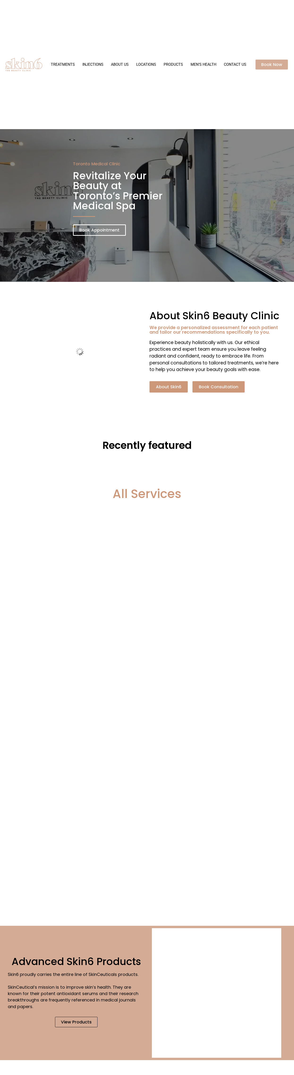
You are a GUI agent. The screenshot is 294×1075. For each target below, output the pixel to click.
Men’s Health (203, 64)
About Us (120, 64)
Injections (92, 64)
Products (173, 64)
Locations (146, 64)
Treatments (63, 64)
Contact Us (235, 64)
